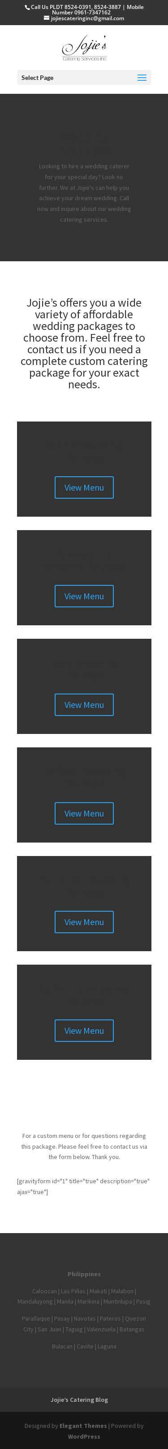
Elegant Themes (83, 1426)
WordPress (84, 1436)
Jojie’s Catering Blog (79, 1400)
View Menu (84, 487)
